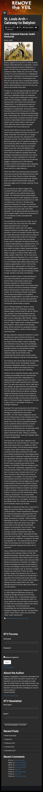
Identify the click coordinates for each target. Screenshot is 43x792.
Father (8, 618)
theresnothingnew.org (11, 696)
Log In (7, 662)
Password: (7, 648)
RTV (20, 27)
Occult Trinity (24, 618)
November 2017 (10, 750)
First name (8, 705)
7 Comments (9, 29)
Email (6, 714)
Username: (7, 639)
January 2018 (9, 747)
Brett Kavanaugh (10, 735)
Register (6, 665)
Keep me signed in (12, 657)
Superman (8, 739)
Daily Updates (29, 27)
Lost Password (8, 667)
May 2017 (18, 769)
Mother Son (15, 618)
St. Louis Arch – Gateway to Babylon (19, 21)
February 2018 (10, 743)
